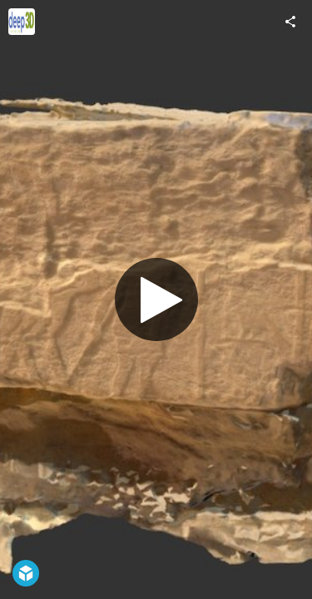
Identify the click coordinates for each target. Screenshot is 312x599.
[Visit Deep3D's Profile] (21, 21)
